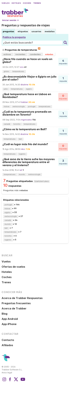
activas (7, 54)
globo (6, 71)
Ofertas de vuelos (13, 266)
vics (22, 67)
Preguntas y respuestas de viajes (26, 25)
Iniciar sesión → (10, 20)
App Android (10, 318)
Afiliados (7, 345)
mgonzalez (26, 119)
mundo (22, 174)
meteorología (19, 106)
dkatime (24, 84)
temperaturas (18, 71)
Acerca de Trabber (14, 308)
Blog (4, 313)
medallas (50, 31)
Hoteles (16, 3)
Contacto (8, 340)
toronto (16, 124)
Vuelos (5, 3)
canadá (7, 124)
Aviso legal (7, 372)
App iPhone (9, 324)
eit (21, 170)
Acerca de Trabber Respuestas (22, 298)
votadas (49, 54)
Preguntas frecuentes (16, 303)
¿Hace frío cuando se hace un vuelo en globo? (27, 60)
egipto (29, 89)
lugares (22, 154)
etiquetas (23, 31)
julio (6, 89)
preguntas (8, 31)
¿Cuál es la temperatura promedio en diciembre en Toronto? (26, 113)
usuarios (36, 31)
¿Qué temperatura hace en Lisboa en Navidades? (26, 95)
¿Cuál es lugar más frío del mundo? (25, 144)
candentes (35, 54)
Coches (27, 3)
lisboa (6, 106)
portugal (31, 106)
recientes (20, 54)
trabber (24, 102)
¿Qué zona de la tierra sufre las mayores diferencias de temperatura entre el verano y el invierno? (28, 162)
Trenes (37, 3)
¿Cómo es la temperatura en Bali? (24, 129)
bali (20, 139)
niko (23, 149)
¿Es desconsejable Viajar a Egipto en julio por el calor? (29, 78)
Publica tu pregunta (14, 37)
